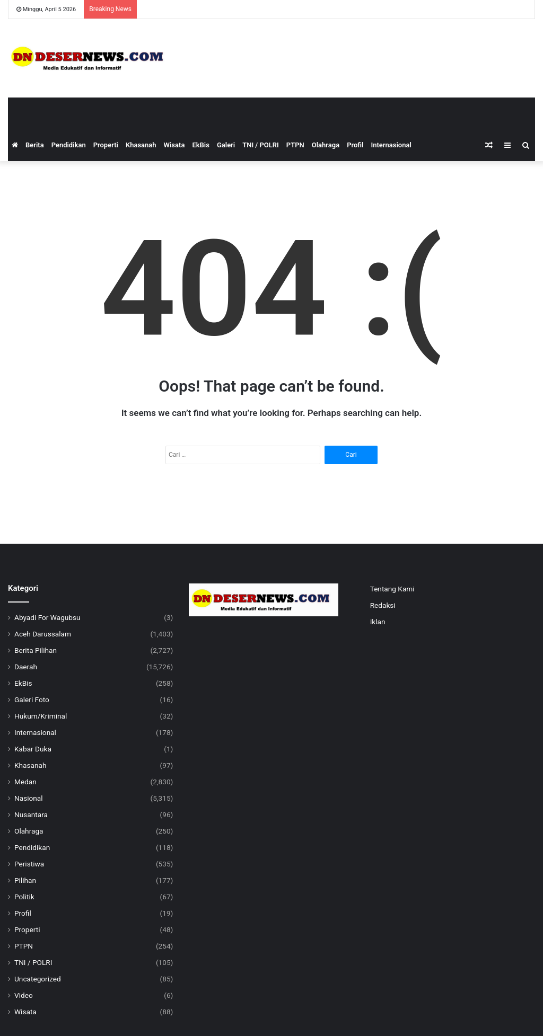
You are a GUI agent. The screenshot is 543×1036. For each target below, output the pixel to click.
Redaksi (383, 605)
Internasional (391, 145)
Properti (105, 145)
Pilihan (25, 880)
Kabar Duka (32, 749)
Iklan (378, 621)
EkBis (200, 145)
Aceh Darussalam (42, 634)
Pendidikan (68, 145)
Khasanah (141, 145)
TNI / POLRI (260, 145)
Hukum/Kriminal (40, 716)
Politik (24, 896)
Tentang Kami (392, 589)
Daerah (25, 666)
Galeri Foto (31, 699)
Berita (34, 145)
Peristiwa (29, 864)
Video (23, 995)
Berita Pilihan (35, 650)
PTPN (295, 145)
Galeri (226, 145)
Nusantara (31, 814)
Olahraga (325, 145)
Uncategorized (37, 979)
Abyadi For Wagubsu (47, 617)
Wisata (174, 145)
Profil (355, 145)
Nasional (28, 798)
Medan (25, 781)
